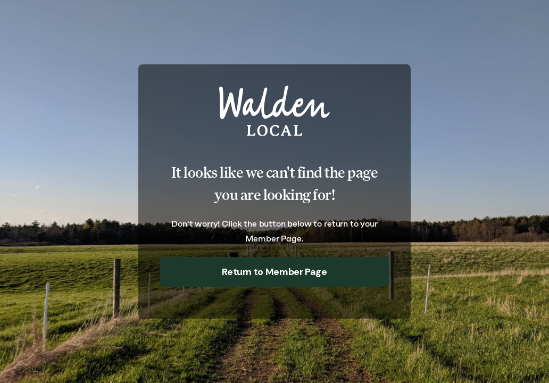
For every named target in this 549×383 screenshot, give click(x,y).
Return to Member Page (274, 271)
